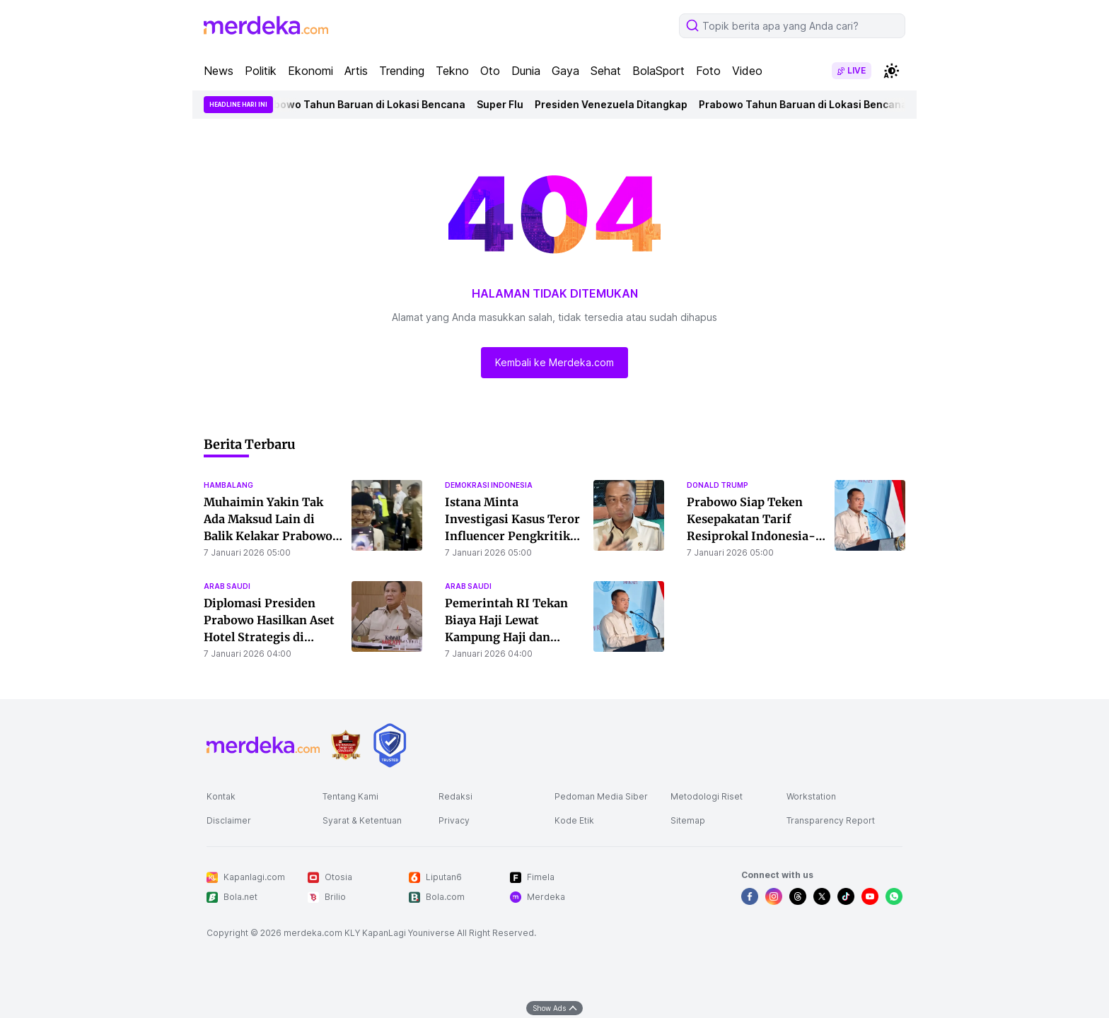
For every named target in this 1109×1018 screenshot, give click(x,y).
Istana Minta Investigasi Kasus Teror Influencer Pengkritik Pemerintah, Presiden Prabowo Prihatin (512, 536)
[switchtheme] (891, 71)
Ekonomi (310, 71)
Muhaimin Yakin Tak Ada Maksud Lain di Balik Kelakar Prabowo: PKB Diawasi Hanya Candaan (270, 536)
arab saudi (227, 586)
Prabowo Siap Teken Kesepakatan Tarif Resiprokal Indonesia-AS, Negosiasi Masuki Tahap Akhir (751, 536)
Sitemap (687, 820)
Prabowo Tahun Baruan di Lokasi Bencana (365, 104)
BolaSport (658, 71)
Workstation (811, 796)
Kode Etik (574, 820)
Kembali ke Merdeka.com (554, 362)
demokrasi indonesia (489, 485)
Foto (708, 71)
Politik (261, 71)
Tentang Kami (350, 796)
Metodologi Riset (706, 796)
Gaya (565, 71)
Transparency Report (830, 820)
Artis (356, 71)
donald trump (717, 485)
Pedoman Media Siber (601, 796)
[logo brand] (346, 745)
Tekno (452, 71)
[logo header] (266, 25)
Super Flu (504, 104)
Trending (401, 71)
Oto (490, 71)
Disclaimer (229, 820)
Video (747, 71)
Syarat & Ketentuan (362, 820)
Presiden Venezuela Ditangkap (615, 104)
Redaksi (455, 796)
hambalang (228, 485)
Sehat (606, 71)
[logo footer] (263, 745)
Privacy (454, 820)
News (218, 71)
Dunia (525, 71)
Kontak (221, 796)
